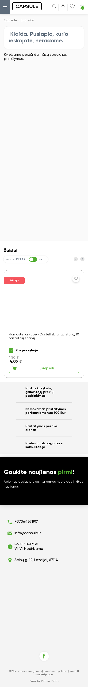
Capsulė (10, 20)
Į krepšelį (33, 368)
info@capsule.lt (28, 533)
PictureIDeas (49, 681)
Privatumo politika (56, 671)
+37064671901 (26, 522)
